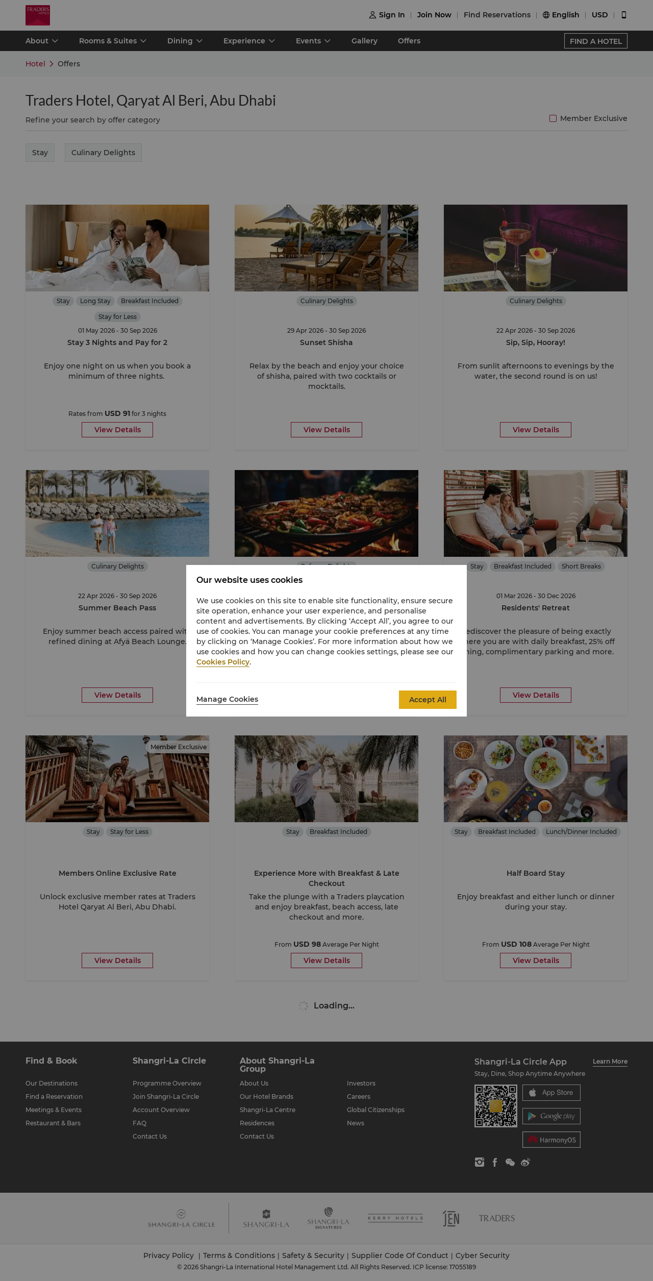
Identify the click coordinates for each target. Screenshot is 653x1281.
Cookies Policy (222, 662)
